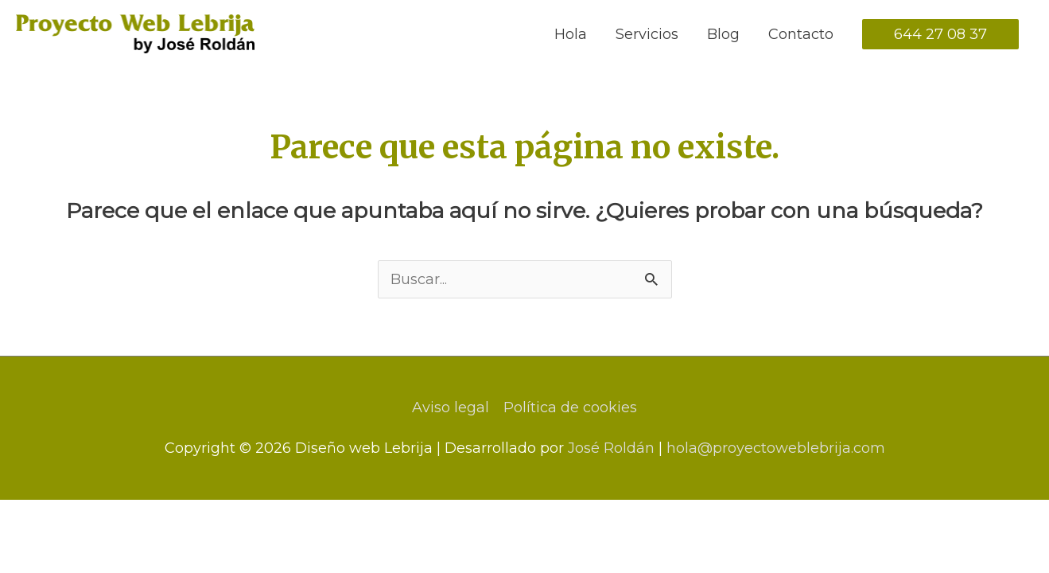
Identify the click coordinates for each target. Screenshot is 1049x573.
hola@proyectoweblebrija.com (775, 448)
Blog (723, 34)
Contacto (800, 34)
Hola (570, 34)
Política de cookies (570, 407)
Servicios (647, 34)
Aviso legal (450, 407)
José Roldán (611, 448)
